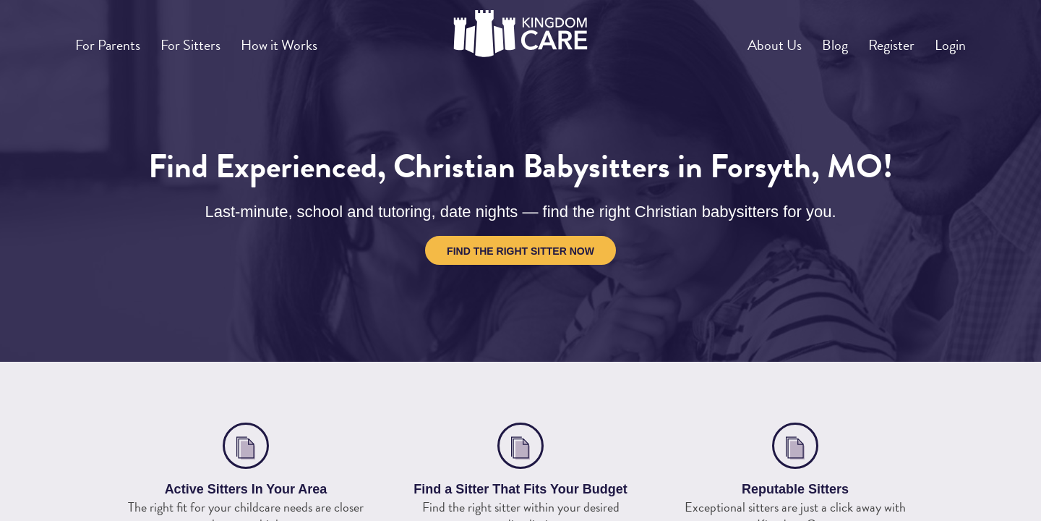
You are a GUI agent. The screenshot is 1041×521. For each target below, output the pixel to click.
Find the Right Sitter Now (520, 251)
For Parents (114, 39)
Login (945, 39)
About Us (739, 39)
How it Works (308, 39)
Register (876, 39)
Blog (809, 39)
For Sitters (208, 39)
